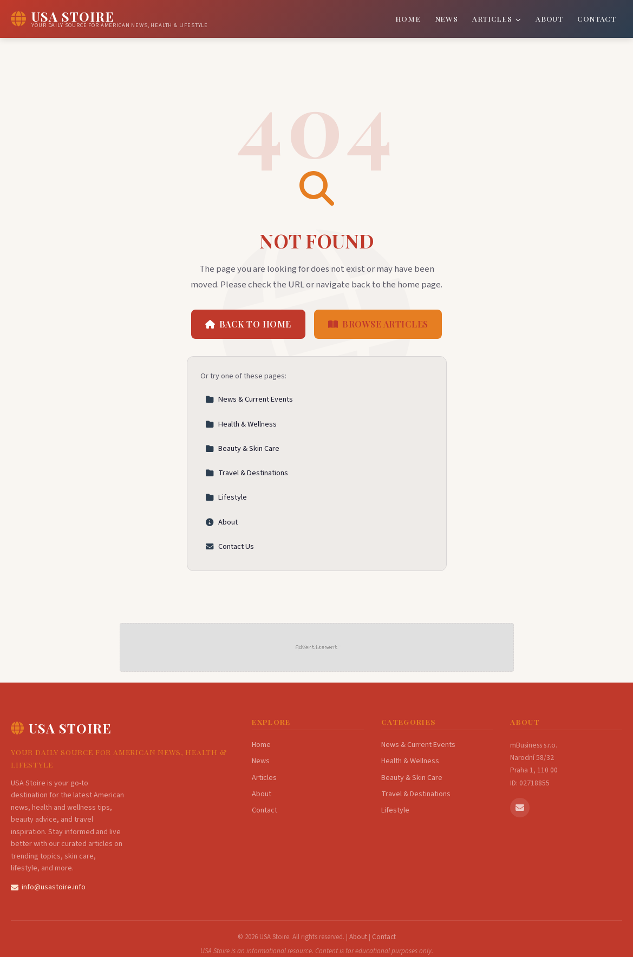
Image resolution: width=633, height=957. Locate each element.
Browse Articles (378, 324)
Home (408, 18)
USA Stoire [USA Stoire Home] (61, 728)
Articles (496, 18)
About (549, 18)
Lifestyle (226, 497)
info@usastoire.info (48, 887)
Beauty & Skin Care (242, 448)
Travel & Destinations (246, 472)
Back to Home (248, 324)
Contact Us (229, 546)
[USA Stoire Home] (109, 19)
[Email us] (520, 807)
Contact (596, 18)
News (446, 18)
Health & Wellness (241, 424)
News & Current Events (249, 399)
